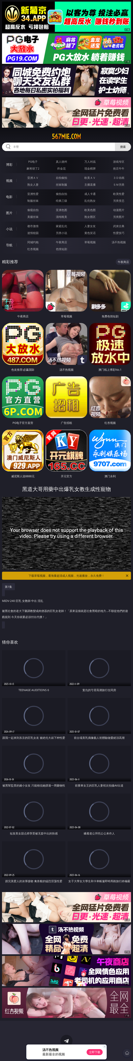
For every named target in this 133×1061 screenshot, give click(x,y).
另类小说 (61, 233)
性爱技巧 (118, 233)
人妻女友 (90, 226)
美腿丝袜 (33, 217)
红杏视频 (33, 249)
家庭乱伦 (61, 226)
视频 (9, 180)
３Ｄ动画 (118, 178)
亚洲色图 (61, 210)
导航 (9, 245)
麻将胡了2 (33, 168)
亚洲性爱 (33, 194)
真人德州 (61, 162)
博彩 (9, 164)
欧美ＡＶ (90, 178)
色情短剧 (61, 249)
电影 (9, 197)
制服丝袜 (33, 201)
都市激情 (33, 226)
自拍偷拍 (61, 178)
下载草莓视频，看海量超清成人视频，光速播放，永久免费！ (79, 575)
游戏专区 (118, 162)
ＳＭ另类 (118, 184)
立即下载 (94, 1052)
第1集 (8, 587)
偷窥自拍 (33, 210)
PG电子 (33, 162)
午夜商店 (61, 242)
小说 (9, 229)
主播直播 (90, 184)
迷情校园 (33, 233)
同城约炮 (33, 242)
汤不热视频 (119, 242)
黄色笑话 (90, 233)
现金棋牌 (90, 168)
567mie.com (66, 136)
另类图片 (118, 217)
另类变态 (118, 201)
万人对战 (90, 162)
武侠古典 (118, 226)
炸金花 (61, 168)
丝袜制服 (61, 184)
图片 (9, 213)
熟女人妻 (33, 184)
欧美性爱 (118, 194)
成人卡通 (90, 194)
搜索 (123, 147)
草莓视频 (90, 242)
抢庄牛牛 (118, 168)
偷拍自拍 (61, 194)
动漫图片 (118, 210)
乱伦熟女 (90, 201)
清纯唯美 (61, 217)
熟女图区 (90, 217)
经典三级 (61, 201)
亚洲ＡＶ (33, 178)
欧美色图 (90, 210)
